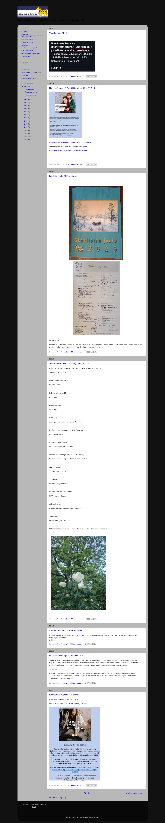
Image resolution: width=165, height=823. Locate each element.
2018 (26, 121)
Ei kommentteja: (77, 76)
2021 (26, 112)
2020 (26, 115)
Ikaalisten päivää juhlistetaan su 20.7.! (66, 655)
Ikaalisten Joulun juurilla (30, 48)
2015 (26, 130)
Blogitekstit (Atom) (59, 798)
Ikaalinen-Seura (26, 62)
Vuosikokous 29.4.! (58, 33)
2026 (26, 87)
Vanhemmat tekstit (134, 793)
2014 (26, 133)
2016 (26, 127)
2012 (26, 139)
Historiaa (25, 34)
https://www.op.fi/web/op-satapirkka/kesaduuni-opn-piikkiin (71, 142)
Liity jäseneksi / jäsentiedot (31, 53)
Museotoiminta (27, 37)
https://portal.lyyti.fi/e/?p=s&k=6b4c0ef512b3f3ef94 (68, 150)
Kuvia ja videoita (27, 51)
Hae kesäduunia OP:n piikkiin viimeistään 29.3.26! (72, 88)
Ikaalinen (25, 75)
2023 (26, 106)
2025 (26, 100)
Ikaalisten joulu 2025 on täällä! (63, 176)
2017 (26, 124)
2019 (26, 118)
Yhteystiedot (26, 56)
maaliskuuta (30, 96)
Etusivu (87, 793)
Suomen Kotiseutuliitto (29, 78)
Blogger (96, 817)
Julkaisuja (25, 45)
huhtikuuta (29, 89)
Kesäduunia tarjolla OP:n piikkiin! (64, 695)
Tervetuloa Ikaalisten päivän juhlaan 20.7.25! (69, 363)
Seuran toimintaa (27, 42)
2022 (26, 109)
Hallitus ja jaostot (27, 39)
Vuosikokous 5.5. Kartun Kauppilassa (66, 630)
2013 (26, 136)
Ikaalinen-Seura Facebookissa (32, 72)
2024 (26, 103)
